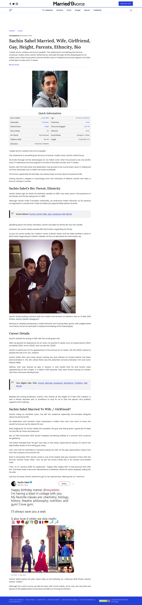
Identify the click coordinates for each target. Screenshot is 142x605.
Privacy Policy (30, 600)
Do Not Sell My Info (15, 602)
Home (11, 30)
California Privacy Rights (69, 600)
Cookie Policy (41, 600)
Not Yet (87, 126)
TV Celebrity (47, 10)
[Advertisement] (27, 17)
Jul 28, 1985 (45, 118)
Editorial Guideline (53, 600)
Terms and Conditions (16, 600)
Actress (59, 10)
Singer (78, 10)
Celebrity (97, 10)
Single (46, 126)
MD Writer (15, 65)
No (48, 131)
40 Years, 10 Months (83, 118)
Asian (88, 131)
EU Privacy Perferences (87, 600)
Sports (87, 10)
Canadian (45, 122)
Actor (69, 10)
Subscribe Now (125, 4)
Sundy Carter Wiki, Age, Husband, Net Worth (50, 214)
